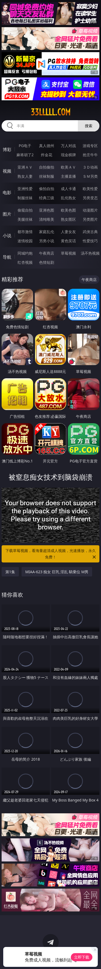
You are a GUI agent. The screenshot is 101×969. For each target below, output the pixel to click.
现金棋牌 (68, 154)
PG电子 (25, 145)
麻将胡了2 (25, 154)
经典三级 (46, 197)
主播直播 (68, 176)
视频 (7, 171)
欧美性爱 (90, 188)
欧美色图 (68, 210)
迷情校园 (25, 240)
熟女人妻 (25, 176)
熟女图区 (68, 219)
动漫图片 (90, 210)
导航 (7, 257)
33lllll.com (51, 112)
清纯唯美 (46, 219)
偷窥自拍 (25, 210)
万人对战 (68, 145)
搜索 (88, 125)
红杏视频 (25, 262)
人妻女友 (68, 231)
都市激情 (25, 231)
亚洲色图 (46, 210)
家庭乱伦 (46, 231)
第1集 (10, 571)
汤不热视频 (90, 253)
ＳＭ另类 (90, 176)
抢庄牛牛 (90, 154)
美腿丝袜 (25, 219)
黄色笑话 (68, 240)
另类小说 (46, 240)
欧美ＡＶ (68, 167)
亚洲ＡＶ (25, 167)
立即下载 (81, 957)
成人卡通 (68, 188)
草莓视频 (68, 253)
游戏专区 (90, 145)
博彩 (7, 149)
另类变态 (90, 197)
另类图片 (90, 219)
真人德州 (46, 145)
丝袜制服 (46, 176)
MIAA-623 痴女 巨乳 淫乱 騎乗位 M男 (57, 571)
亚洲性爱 (25, 188)
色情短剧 (46, 262)
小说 (7, 235)
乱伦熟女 (68, 197)
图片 (7, 214)
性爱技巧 (90, 240)
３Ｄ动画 (90, 167)
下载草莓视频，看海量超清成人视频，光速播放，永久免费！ (51, 554)
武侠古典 (90, 231)
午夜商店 (46, 253)
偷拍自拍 (46, 188)
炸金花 (46, 154)
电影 (7, 192)
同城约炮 (25, 253)
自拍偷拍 (46, 167)
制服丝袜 (25, 197)
